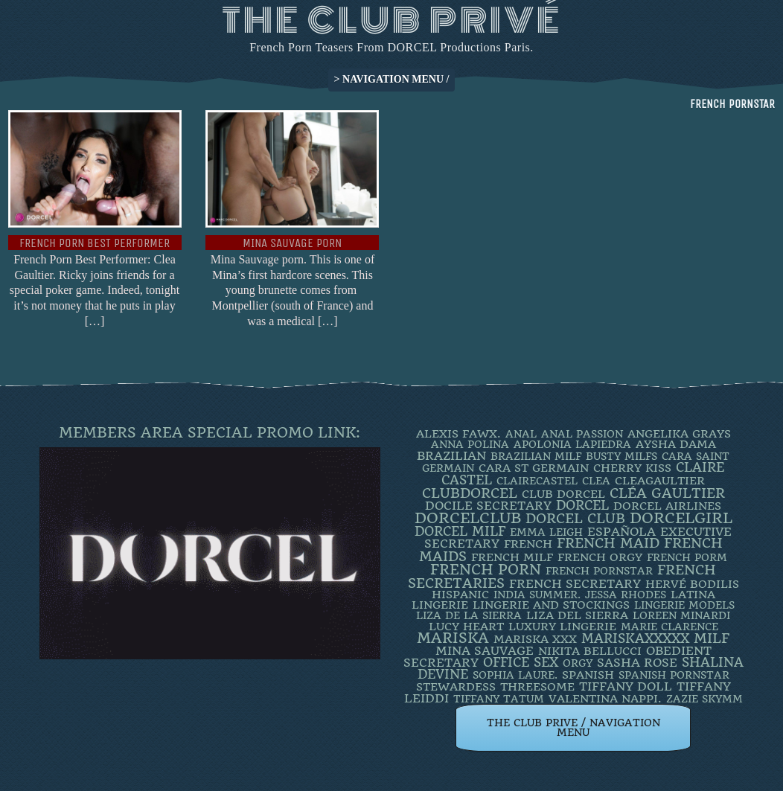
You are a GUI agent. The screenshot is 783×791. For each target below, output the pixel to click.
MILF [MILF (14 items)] (711, 638)
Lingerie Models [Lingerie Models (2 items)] (684, 605)
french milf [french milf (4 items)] (512, 557)
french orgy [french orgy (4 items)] (599, 557)
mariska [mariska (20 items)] (453, 638)
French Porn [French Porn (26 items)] (485, 569)
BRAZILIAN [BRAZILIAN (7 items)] (451, 456)
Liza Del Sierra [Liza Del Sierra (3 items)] (577, 615)
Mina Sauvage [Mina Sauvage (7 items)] (484, 651)
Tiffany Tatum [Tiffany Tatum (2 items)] (498, 699)
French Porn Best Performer (94, 243)
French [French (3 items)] (528, 544)
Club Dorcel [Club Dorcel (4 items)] (563, 494)
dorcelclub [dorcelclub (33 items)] (468, 518)
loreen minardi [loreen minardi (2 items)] (681, 615)
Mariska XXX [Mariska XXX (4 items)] (535, 639)
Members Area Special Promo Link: (209, 432)
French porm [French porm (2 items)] (687, 557)
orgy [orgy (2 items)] (577, 663)
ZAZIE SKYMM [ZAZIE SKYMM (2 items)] (704, 699)
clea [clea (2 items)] (596, 481)
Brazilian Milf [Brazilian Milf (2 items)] (535, 456)
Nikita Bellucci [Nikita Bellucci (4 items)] (590, 651)
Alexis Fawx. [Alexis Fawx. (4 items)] (458, 434)
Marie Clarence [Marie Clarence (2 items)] (669, 627)
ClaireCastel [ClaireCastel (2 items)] (537, 481)
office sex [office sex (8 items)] (520, 662)
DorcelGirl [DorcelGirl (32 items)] (681, 518)
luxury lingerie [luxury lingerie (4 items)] (562, 626)
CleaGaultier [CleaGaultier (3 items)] (660, 480)
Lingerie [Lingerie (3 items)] (440, 605)
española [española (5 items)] (621, 532)
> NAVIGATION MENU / (392, 79)
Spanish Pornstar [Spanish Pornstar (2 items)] (674, 675)
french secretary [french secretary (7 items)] (575, 584)
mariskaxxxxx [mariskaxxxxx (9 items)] (635, 638)
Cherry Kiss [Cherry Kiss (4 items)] (632, 468)
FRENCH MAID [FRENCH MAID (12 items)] (608, 543)
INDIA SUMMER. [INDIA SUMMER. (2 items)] (537, 595)
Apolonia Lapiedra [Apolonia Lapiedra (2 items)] (572, 444)
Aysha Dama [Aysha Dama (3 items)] (676, 444)
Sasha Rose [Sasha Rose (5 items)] (637, 663)
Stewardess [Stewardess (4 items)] (456, 687)
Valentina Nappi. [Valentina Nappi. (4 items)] (605, 698)
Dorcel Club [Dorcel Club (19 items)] (575, 518)
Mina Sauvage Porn (292, 243)
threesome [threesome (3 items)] (537, 687)
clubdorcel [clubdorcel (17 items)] (469, 493)
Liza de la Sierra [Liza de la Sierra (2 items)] (469, 615)
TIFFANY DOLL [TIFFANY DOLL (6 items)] (625, 686)
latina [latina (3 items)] (693, 594)
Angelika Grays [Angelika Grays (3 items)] (679, 434)
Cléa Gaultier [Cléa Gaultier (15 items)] (667, 493)
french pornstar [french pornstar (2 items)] (599, 571)
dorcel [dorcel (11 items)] (582, 505)
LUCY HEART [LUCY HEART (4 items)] (466, 626)
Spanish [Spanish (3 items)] (588, 675)
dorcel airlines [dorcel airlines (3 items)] (667, 506)
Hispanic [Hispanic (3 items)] (460, 594)
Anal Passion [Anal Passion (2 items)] (582, 434)
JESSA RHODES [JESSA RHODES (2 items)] (625, 595)
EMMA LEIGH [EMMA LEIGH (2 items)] (546, 532)
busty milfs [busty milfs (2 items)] (621, 456)
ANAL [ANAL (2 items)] (521, 434)
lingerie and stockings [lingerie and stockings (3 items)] (551, 605)
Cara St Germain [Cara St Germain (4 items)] (534, 468)
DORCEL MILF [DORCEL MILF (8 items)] (460, 531)
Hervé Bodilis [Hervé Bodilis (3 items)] (692, 584)
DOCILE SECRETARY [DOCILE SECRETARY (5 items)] (488, 506)
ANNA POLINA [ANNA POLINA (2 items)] (470, 444)
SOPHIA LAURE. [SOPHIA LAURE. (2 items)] (515, 675)
